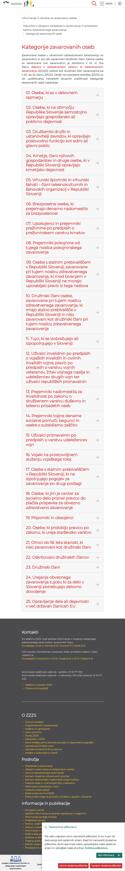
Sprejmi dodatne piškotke (106, 865)
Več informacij (106, 855)
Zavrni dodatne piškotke (73, 865)
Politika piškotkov (96, 848)
